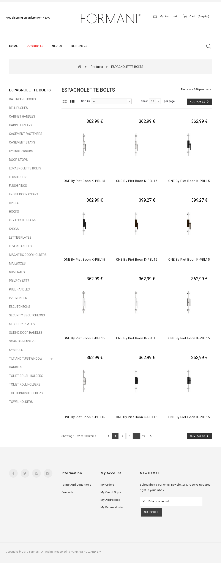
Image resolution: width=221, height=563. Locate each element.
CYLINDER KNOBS (21, 151)
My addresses (110, 499)
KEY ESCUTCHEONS (22, 220)
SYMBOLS (16, 350)
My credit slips (111, 492)
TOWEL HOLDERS (21, 402)
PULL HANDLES (19, 289)
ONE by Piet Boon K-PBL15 (84, 181)
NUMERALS (17, 272)
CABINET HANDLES (22, 116)
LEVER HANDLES (20, 246)
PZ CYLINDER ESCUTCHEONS (19, 302)
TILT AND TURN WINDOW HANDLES (25, 363)
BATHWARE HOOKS (22, 99)
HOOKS (14, 211)
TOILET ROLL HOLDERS (25, 384)
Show (144, 101)
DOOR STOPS (18, 159)
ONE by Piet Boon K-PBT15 (189, 338)
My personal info (112, 507)
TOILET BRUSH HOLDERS (26, 376)
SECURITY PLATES (22, 324)
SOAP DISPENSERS (22, 341)
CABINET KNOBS (20, 125)
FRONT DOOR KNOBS (23, 194)
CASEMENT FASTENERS (25, 134)
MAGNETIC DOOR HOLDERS (28, 255)
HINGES (14, 203)
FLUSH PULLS (18, 177)
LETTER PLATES (20, 237)
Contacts (68, 492)
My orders (107, 484)
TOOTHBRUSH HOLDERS (26, 393)
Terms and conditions (76, 484)
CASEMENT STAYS (22, 142)
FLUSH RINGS (18, 185)
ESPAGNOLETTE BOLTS (25, 168)
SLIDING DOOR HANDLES (25, 332)
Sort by (85, 101)
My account (111, 473)
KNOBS (14, 229)
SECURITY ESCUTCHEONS (27, 315)
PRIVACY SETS (19, 280)
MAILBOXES (17, 263)
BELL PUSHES (18, 108)
